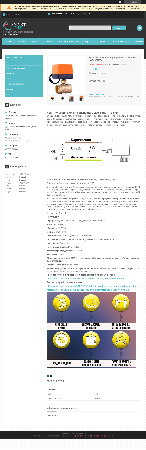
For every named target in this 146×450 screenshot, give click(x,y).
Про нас (102, 41)
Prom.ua (86, 433)
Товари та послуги (26, 41)
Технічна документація (68, 41)
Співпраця (47, 41)
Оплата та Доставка (15, 84)
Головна (8, 41)
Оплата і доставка (120, 41)
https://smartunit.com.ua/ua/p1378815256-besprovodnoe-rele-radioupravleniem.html (91, 286)
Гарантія (89, 41)
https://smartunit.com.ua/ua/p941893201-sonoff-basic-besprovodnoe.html (86, 278)
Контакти (138, 41)
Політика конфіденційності (102, 436)
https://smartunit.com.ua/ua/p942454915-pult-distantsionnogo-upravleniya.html (88, 290)
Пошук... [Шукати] (119, 28)
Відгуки (9, 79)
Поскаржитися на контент (80, 436)
